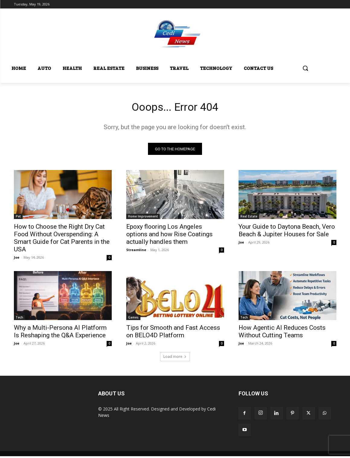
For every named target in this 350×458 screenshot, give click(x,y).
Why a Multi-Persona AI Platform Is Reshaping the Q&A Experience (60, 333)
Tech (19, 319)
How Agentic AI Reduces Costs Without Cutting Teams (282, 333)
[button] (305, 68)
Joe (16, 259)
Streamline (136, 251)
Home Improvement (143, 218)
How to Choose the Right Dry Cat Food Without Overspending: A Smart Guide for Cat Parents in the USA (62, 240)
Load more (175, 358)
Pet (18, 218)
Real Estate (248, 218)
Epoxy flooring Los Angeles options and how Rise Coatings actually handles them (169, 236)
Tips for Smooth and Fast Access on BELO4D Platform (173, 333)
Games (133, 319)
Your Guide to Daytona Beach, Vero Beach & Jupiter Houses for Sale (287, 232)
